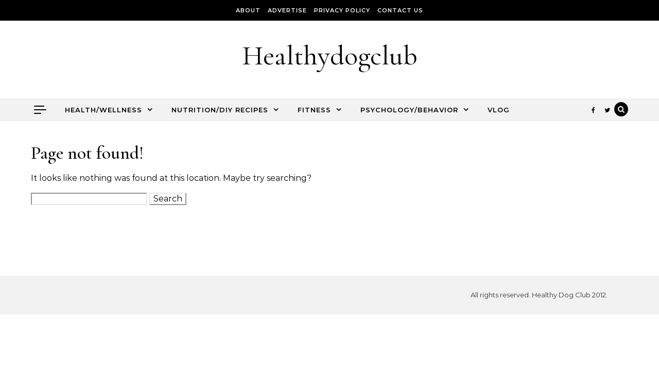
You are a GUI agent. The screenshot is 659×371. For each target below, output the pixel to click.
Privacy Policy (342, 10)
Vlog (499, 110)
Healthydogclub (330, 55)
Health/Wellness (103, 110)
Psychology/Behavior (409, 110)
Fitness (314, 110)
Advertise (287, 10)
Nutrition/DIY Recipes (219, 110)
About (248, 10)
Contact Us (400, 10)
